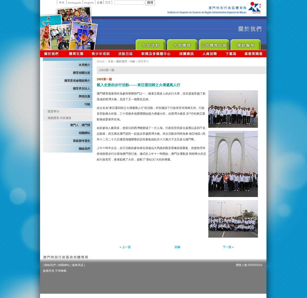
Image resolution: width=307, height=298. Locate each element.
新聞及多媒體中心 (156, 53)
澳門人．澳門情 (80, 125)
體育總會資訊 (76, 53)
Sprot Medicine (245, 43)
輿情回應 (84, 96)
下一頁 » (228, 247)
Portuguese (74, 2)
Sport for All (182, 43)
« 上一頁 (125, 247)
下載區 (230, 53)
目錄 (177, 247)
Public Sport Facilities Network (214, 43)
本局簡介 (84, 65)
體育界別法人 (81, 88)
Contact (107, 2)
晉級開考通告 (81, 141)
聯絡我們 (84, 148)
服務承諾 (77, 265)
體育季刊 (53, 111)
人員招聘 (209, 53)
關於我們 (52, 53)
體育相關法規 (81, 72)
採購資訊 (186, 53)
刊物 (87, 104)
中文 (61, 2)
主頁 (99, 2)
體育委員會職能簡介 (77, 80)
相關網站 (84, 133)
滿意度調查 (253, 53)
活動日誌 (125, 53)
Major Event (150, 43)
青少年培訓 (101, 53)
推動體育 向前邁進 (59, 118)
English (89, 2)
